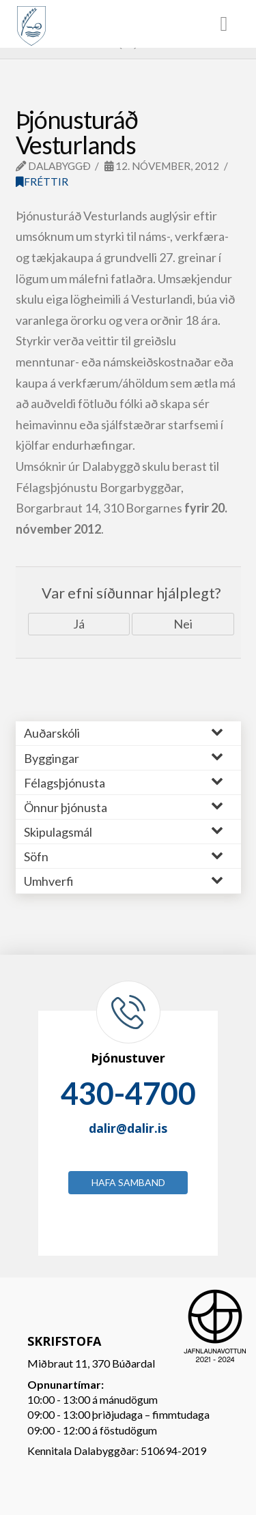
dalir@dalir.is (128, 1128)
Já (79, 623)
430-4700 (128, 1093)
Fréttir (42, 181)
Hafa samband (128, 1182)
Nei (183, 623)
